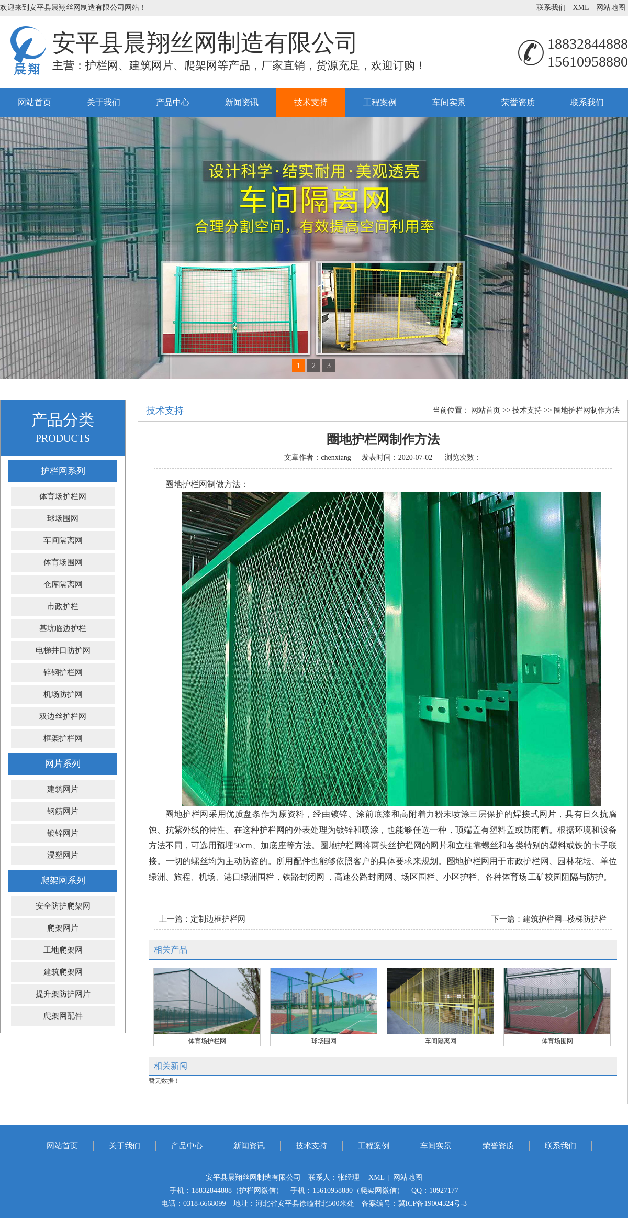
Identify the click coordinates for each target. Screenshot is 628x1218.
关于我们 (103, 102)
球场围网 (62, 518)
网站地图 (610, 8)
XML (581, 8)
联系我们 (551, 8)
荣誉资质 (518, 102)
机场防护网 (63, 694)
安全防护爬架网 (63, 906)
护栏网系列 (63, 471)
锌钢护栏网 (63, 672)
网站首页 (34, 102)
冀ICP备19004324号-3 (432, 1204)
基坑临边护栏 (62, 628)
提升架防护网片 (63, 994)
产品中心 (172, 102)
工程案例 (380, 102)
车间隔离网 (63, 540)
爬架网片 (62, 928)
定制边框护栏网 (217, 919)
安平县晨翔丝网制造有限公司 (205, 43)
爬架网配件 (63, 1016)
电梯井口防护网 (63, 650)
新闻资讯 (242, 102)
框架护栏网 (63, 738)
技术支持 (311, 102)
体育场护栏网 (62, 496)
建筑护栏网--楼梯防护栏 (565, 919)
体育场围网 (63, 562)
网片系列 (63, 764)
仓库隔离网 (63, 584)
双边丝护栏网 (62, 716)
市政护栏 (62, 606)
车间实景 (449, 102)
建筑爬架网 (63, 972)
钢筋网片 (62, 811)
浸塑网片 (62, 855)
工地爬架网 (63, 950)
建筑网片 (62, 789)
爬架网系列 (63, 880)
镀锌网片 (62, 833)
